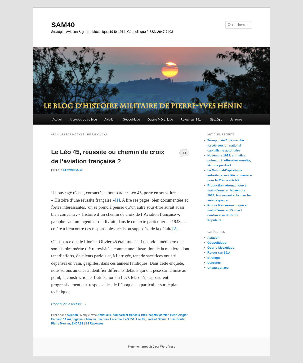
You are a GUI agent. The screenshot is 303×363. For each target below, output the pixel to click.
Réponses (94, 323)
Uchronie (236, 119)
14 (184, 153)
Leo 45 (140, 319)
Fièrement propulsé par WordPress (151, 346)
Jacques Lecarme (110, 319)
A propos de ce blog (83, 119)
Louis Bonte (176, 319)
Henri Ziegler (178, 315)
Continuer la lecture (68, 304)
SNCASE (78, 323)
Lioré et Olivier (156, 319)
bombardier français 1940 (130, 315)
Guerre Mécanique (160, 119)
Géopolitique (131, 119)
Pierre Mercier (60, 323)
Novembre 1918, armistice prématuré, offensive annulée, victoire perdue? (229, 160)
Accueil (57, 119)
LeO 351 (128, 319)
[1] (117, 200)
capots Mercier (159, 315)
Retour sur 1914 (191, 119)
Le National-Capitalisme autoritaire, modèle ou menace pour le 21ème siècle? (229, 175)
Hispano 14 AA (61, 319)
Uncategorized (218, 267)
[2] (175, 228)
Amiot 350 (104, 315)
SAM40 (63, 25)
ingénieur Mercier (84, 319)
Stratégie (216, 119)
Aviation (109, 119)
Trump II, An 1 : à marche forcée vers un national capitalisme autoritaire (225, 145)
